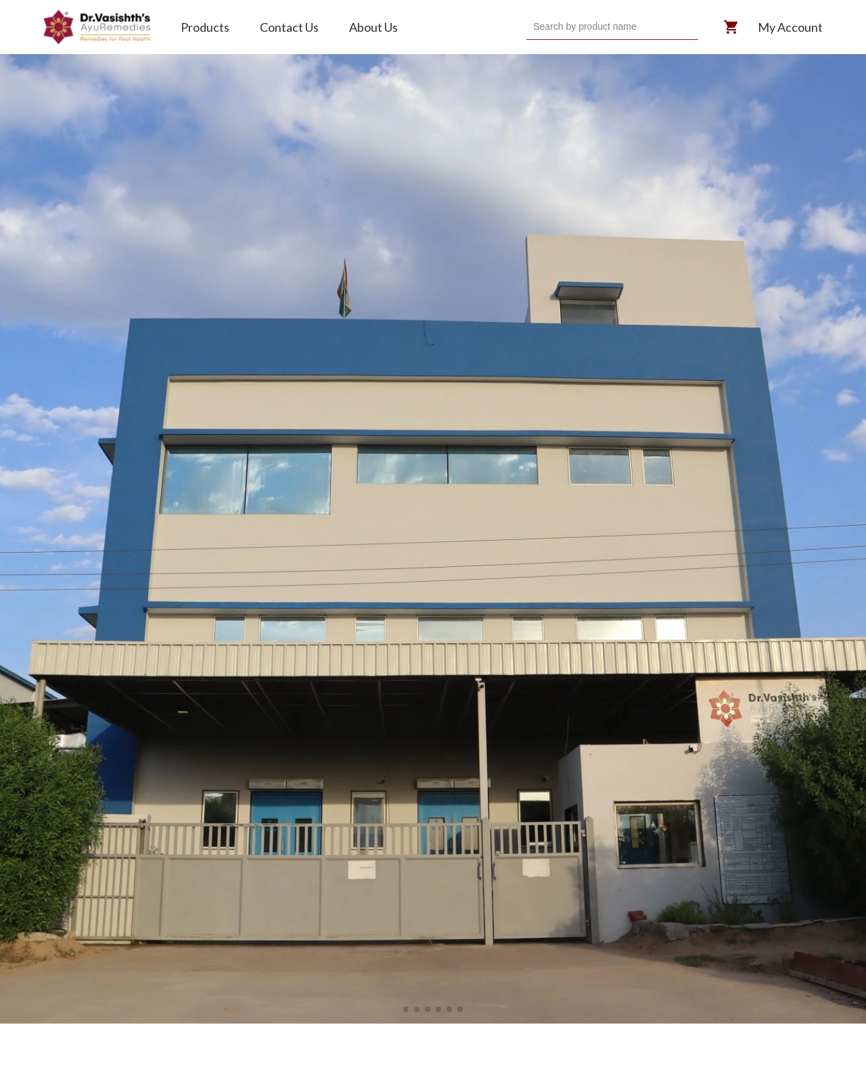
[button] (406, 1009)
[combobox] (534, 27)
